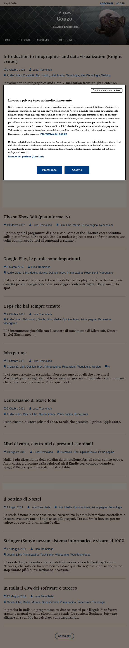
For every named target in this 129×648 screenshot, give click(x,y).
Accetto (77, 169)
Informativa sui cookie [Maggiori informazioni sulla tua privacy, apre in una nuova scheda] (53, 133)
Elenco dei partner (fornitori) (26, 156)
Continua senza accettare (106, 90)
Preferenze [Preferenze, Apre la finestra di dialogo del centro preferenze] (49, 169)
